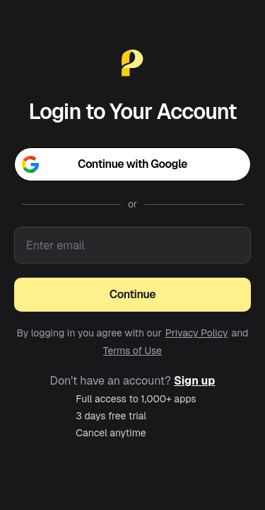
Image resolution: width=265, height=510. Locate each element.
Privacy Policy (196, 333)
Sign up (194, 380)
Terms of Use (132, 350)
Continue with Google (104, 164)
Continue (132, 294)
